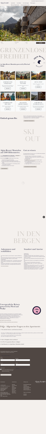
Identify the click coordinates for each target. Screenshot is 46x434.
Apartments (13, 2)
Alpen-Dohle (14, 390)
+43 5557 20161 (3, 385)
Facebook (25, 395)
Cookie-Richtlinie (26, 386)
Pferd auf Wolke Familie (15, 5)
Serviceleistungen (26, 2)
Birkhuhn (13, 389)
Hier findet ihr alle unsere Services (5, 320)
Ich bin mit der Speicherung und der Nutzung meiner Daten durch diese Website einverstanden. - (8, 371)
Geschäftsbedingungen (27, 384)
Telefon (17, 363)
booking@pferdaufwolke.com (5, 386)
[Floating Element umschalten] (44, 217)
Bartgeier (13, 384)
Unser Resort (19, 2)
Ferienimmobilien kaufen (25, 5)
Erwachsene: (17, 42)
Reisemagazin (33, 2)
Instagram (25, 394)
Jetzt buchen (8, 88)
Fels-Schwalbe (14, 385)
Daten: (2, 42)
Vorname (1, 358)
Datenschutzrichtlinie (5, 372)
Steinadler (13, 391)
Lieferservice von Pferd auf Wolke (30, 159)
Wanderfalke (14, 387)
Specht (13, 386)
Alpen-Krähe (14, 392)
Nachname (16, 358)
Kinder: (26, 42)
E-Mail (1, 363)
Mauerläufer (14, 388)
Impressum (25, 385)
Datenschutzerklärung (27, 387)
